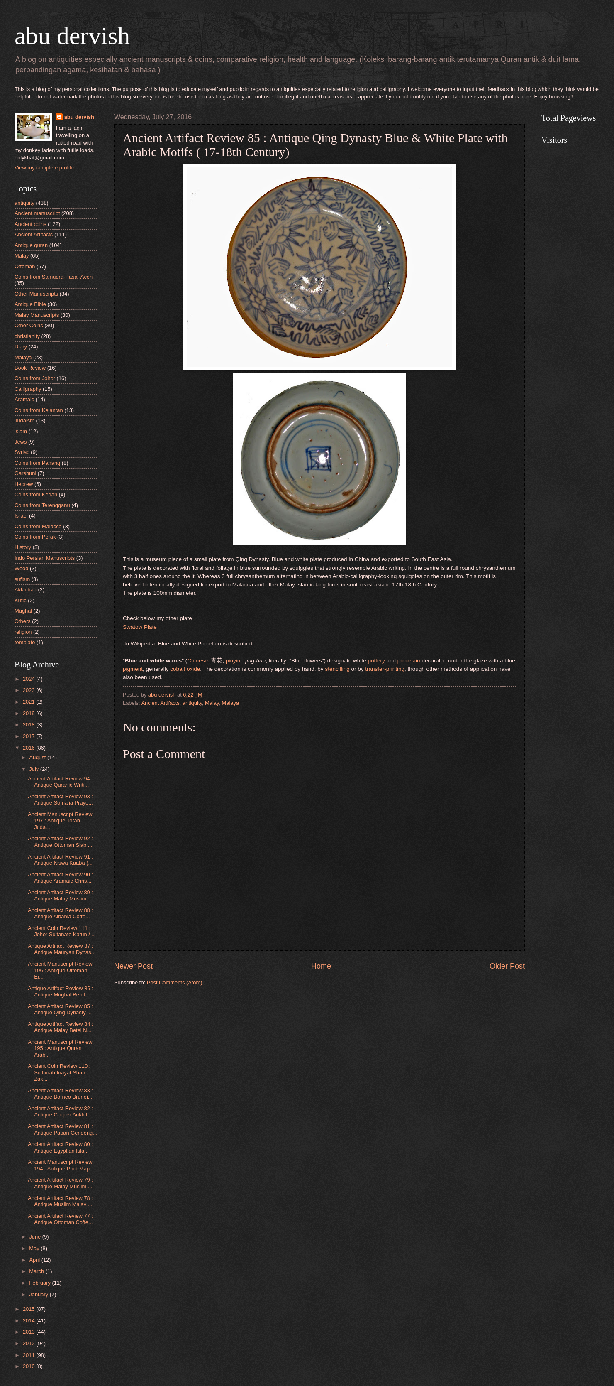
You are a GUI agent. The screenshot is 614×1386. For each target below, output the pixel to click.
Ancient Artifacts (160, 703)
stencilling (337, 669)
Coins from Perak (35, 537)
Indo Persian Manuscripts (45, 558)
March (37, 1271)
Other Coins (29, 325)
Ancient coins (30, 224)
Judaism (24, 420)
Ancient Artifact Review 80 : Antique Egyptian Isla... (60, 1147)
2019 (29, 713)
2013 (29, 1332)
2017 (29, 736)
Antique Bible (30, 304)
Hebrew (24, 484)
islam (21, 431)
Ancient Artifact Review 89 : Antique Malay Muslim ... (60, 895)
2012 (29, 1343)
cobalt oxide (185, 669)
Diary (21, 346)
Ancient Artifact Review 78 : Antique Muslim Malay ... (60, 1201)
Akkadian (26, 589)
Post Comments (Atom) (174, 982)
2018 (29, 724)
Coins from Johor (35, 378)
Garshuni (25, 473)
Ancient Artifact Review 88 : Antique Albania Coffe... (60, 913)
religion (23, 632)
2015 (29, 1309)
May (35, 1248)
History (23, 547)
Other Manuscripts (36, 294)
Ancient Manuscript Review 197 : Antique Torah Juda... (60, 820)
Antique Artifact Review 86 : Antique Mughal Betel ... (60, 991)
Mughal (23, 611)
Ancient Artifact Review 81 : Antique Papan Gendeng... (62, 1129)
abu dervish (72, 35)
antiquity (192, 703)
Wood (21, 568)
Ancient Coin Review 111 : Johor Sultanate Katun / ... (62, 931)
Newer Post (133, 966)
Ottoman (25, 266)
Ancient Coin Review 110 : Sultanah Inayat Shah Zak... (59, 1072)
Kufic (21, 600)
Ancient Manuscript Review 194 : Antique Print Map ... (61, 1165)
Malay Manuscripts (37, 315)
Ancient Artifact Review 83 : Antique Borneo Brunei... (60, 1093)
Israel (21, 516)
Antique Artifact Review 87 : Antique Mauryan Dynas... (61, 949)
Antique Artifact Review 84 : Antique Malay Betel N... (60, 1027)
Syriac (22, 452)
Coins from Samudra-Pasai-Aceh (54, 277)
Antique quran (31, 245)
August (38, 757)
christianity (27, 336)
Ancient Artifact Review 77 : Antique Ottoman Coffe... (60, 1219)
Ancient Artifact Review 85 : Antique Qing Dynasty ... (60, 1009)
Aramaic (24, 399)
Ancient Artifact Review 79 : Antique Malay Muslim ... (60, 1183)
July (34, 769)
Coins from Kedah (36, 494)
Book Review (30, 368)
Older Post (507, 966)
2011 (29, 1355)
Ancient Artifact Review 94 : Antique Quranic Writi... (60, 781)
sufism (22, 579)
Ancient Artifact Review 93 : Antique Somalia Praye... (60, 799)
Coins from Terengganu (42, 505)
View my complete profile (44, 167)
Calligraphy (28, 389)
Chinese (197, 660)
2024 (29, 679)
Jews (21, 442)
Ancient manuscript (37, 213)
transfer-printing (384, 669)
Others (23, 621)
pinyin (233, 660)
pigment (133, 669)
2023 (29, 690)
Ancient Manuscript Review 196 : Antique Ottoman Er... (60, 970)
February (40, 1283)
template (25, 642)
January (39, 1294)
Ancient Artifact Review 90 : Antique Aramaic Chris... (60, 877)
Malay (212, 703)
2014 (29, 1320)
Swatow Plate (140, 627)
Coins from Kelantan (39, 410)
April (35, 1260)
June (35, 1237)
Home (321, 966)
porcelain (408, 660)
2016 (29, 748)
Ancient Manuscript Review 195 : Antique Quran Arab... (60, 1048)
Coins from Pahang (37, 463)
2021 (29, 702)
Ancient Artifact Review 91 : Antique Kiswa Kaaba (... (60, 860)
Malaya (230, 703)
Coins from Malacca (38, 526)
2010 (29, 1366)
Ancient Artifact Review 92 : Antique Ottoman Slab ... (60, 841)
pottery (376, 660)
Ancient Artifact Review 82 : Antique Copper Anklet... (60, 1111)
